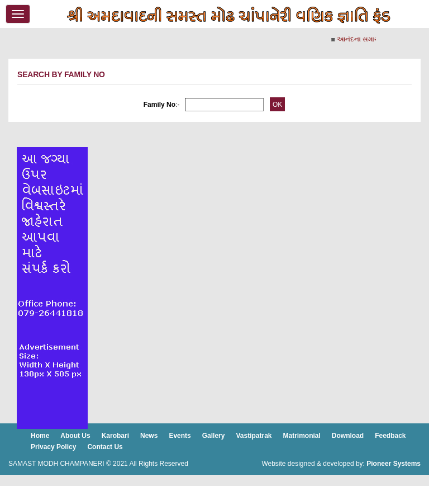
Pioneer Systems (393, 464)
